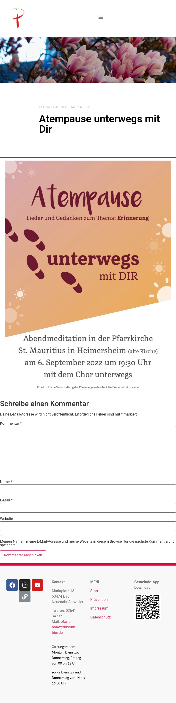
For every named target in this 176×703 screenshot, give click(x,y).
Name (6, 482)
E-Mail (6, 500)
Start (94, 591)
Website (6, 519)
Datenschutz (100, 617)
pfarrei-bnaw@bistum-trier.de (64, 627)
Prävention (99, 599)
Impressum (99, 608)
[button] (101, 17)
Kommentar (11, 423)
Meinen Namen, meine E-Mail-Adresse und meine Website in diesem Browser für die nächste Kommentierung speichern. (87, 543)
